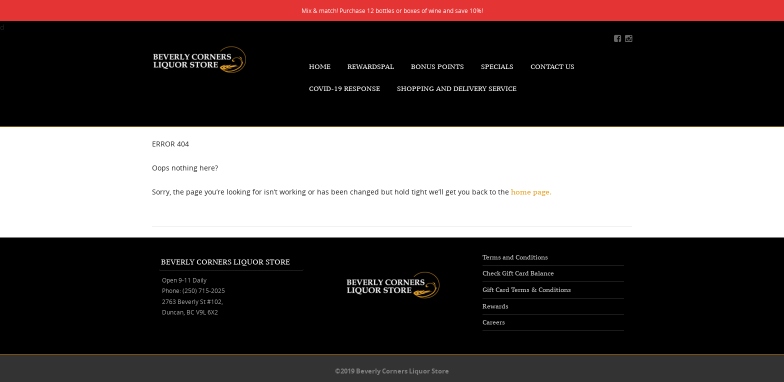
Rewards (495, 306)
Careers (493, 322)
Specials (497, 66)
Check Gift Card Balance (518, 273)
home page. (531, 191)
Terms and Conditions (515, 257)
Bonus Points (437, 66)
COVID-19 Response (344, 88)
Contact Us (552, 66)
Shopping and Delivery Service (456, 88)
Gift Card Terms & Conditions (526, 290)
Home (319, 66)
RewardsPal (371, 66)
